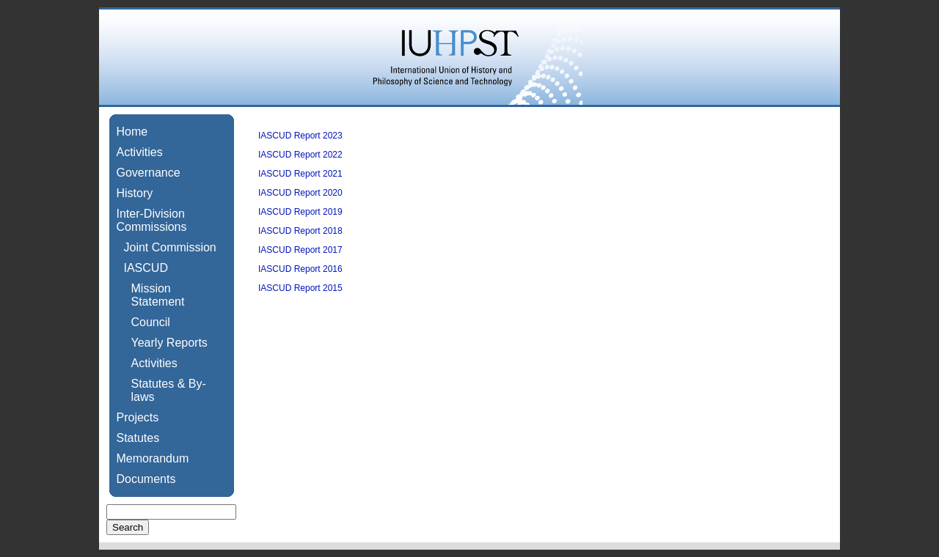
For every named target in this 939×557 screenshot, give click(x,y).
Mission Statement (158, 295)
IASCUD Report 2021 (300, 174)
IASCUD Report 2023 (300, 135)
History (135, 193)
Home (132, 131)
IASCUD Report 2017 (300, 250)
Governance (148, 172)
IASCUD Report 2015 (300, 288)
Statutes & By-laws (168, 390)
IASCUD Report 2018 (300, 231)
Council (150, 322)
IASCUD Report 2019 (300, 212)
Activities (140, 152)
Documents (146, 479)
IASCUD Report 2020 (300, 193)
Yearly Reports (169, 342)
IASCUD (146, 268)
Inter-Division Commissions (152, 220)
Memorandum (153, 458)
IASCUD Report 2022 (300, 155)
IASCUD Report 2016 (300, 269)
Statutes (138, 438)
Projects (138, 417)
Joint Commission (170, 247)
